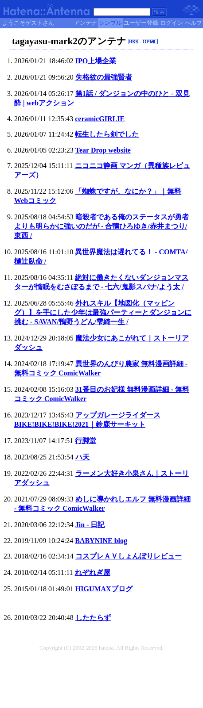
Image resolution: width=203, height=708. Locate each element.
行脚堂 (85, 440)
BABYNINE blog (101, 540)
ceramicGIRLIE (100, 118)
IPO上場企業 (95, 61)
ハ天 (82, 457)
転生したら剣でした (107, 134)
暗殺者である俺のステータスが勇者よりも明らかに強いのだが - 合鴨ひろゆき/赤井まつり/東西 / (101, 226)
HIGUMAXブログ (104, 589)
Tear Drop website (103, 150)
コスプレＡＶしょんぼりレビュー (128, 556)
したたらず (93, 617)
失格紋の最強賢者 (103, 77)
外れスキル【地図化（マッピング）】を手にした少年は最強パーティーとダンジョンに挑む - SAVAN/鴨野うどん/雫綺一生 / (102, 312)
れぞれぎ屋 (92, 572)
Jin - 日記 (90, 524)
